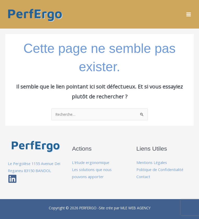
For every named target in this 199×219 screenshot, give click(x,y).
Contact (143, 176)
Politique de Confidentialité (159, 169)
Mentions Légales (151, 162)
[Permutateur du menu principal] (188, 14)
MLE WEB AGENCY (135, 207)
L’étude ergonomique (90, 162)
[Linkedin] (12, 178)
